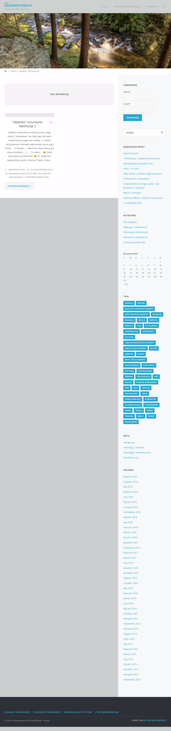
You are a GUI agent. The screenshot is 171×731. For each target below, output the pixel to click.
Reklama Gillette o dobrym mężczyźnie (143, 198)
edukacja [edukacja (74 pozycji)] (157, 314)
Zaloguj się (129, 442)
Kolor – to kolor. (131, 168)
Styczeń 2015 (130, 664)
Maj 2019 (128, 486)
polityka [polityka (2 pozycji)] (129, 371)
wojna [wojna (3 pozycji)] (150, 410)
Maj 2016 (128, 588)
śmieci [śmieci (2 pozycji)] (141, 416)
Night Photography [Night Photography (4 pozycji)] (135, 359)
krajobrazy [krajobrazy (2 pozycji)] (148, 331)
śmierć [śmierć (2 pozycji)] (151, 416)
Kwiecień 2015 (130, 649)
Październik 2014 (131, 679)
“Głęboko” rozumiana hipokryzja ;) (27, 124)
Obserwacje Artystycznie (23, 173)
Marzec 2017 (129, 557)
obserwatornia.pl (19, 5)
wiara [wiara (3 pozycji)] (128, 410)
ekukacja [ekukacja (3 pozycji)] (129, 320)
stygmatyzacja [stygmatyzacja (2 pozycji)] (133, 405)
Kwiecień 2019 (130, 491)
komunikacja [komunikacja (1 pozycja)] (131, 331)
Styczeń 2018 (130, 537)
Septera (147, 720)
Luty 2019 (128, 497)
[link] (164, 6)
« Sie (125, 284)
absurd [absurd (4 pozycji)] (141, 303)
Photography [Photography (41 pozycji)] (132, 365)
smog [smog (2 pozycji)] (145, 394)
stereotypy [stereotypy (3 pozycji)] (150, 399)
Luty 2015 (128, 659)
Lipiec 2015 (129, 639)
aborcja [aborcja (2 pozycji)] (129, 303)
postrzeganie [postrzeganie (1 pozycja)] (145, 371)
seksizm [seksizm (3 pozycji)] (146, 388)
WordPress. (160, 720)
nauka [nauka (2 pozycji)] (141, 354)
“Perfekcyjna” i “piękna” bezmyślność (141, 158)
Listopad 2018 (130, 507)
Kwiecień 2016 (130, 593)
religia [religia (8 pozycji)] (128, 382)
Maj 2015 (128, 644)
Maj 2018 (128, 522)
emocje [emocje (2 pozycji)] (141, 320)
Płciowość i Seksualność (135, 237)
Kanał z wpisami (133, 447)
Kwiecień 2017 (130, 552)
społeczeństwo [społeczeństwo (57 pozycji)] (133, 399)
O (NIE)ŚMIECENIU (132, 203)
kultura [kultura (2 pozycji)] (129, 337)
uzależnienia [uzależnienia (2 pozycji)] (151, 405)
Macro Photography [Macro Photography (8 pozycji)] (135, 348)
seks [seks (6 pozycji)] (135, 388)
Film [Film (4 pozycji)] (139, 326)
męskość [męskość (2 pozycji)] (129, 354)
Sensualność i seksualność (136, 178)
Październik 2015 (131, 623)
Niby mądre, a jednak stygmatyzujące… (143, 173)
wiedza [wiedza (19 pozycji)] (138, 410)
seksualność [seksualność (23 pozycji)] (131, 394)
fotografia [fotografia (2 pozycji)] (151, 326)
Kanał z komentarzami (136, 452)
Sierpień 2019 (130, 476)
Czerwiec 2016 (130, 583)
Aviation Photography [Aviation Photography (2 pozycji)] (136, 314)
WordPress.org (131, 457)
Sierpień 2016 (130, 578)
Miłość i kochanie (132, 192)
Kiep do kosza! (130, 153)
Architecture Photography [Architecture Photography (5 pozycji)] (139, 309)
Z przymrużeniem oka (37, 177)
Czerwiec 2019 (130, 481)
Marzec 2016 (129, 598)
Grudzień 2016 (130, 567)
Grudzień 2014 (130, 669)
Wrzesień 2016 (130, 573)
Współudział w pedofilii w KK (138, 163)
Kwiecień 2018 (130, 527)
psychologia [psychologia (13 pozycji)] (143, 376)
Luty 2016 (128, 603)
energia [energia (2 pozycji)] (129, 326)
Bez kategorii (130, 222)
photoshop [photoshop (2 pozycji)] (149, 365)
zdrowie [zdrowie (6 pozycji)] (129, 416)
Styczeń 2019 (130, 502)
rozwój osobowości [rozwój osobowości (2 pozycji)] (146, 382)
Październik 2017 (131, 547)
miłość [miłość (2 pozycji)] (153, 348)
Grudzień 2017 (130, 542)
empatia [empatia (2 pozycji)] (154, 320)
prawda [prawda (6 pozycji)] (129, 376)
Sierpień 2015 (130, 633)
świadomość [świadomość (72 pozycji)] (131, 422)
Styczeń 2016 (130, 608)
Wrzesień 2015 (130, 628)
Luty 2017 (128, 563)
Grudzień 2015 (130, 613)
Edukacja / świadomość (135, 227)
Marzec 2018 (129, 532)
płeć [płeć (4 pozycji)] (156, 376)
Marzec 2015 (129, 654)
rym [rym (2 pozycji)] (127, 388)
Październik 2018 (131, 512)
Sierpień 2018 (130, 517)
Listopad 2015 (130, 618)
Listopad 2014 (130, 674)
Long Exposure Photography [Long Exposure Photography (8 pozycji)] (139, 343)
